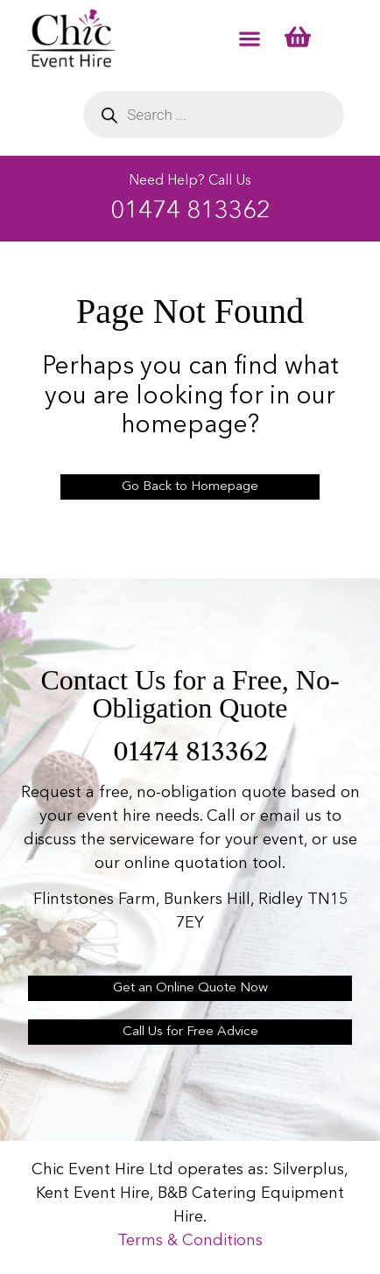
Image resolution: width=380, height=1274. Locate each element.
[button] (250, 38)
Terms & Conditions (190, 1241)
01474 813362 (190, 212)
